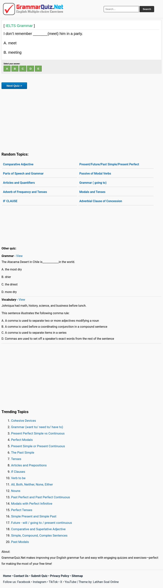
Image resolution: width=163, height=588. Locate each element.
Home (7, 576)
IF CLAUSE (10, 201)
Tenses (16, 459)
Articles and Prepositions (29, 465)
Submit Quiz (39, 576)
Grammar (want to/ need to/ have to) (37, 427)
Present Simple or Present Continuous (38, 446)
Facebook (23, 582)
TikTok (53, 582)
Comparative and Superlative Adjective (38, 529)
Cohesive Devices (23, 420)
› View (18, 256)
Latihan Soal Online (106, 582)
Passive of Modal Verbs (95, 173)
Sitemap (77, 576)
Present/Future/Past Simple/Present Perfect (109, 164)
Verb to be (18, 478)
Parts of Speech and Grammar (23, 173)
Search (147, 9)
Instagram (39, 582)
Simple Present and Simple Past (33, 516)
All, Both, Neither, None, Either (32, 484)
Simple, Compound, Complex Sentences (39, 535)
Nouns (15, 491)
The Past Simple (22, 452)
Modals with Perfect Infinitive (31, 503)
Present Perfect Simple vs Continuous (38, 433)
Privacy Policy (59, 576)
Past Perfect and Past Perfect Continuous (40, 497)
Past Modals (20, 542)
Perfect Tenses (21, 510)
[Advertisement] (81, 119)
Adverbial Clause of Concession (100, 201)
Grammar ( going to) (92, 182)
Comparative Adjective (18, 164)
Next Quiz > (14, 85)
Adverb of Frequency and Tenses (25, 192)
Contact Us (21, 576)
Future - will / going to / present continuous (41, 523)
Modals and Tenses (92, 192)
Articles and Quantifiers (19, 182)
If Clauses (18, 472)
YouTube (70, 582)
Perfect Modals (22, 440)
